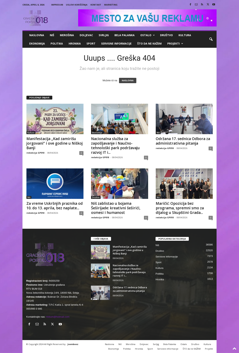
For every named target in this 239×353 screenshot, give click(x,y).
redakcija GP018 (35, 152)
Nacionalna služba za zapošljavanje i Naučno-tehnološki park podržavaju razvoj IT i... (115, 145)
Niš (52, 35)
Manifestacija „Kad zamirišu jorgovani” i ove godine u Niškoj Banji (54, 143)
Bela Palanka (124, 35)
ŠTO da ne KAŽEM (149, 43)
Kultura (185, 35)
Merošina (67, 35)
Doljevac (86, 35)
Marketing (111, 4)
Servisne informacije (116, 43)
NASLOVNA (128, 80)
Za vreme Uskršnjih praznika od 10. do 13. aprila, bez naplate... (54, 205)
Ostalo (147, 35)
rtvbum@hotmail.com (57, 316)
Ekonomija (37, 43)
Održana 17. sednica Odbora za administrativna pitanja (183, 141)
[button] (211, 39)
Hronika (75, 43)
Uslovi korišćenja (76, 4)
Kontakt (96, 4)
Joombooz (72, 344)
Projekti (175, 43)
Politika (57, 43)
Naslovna (36, 35)
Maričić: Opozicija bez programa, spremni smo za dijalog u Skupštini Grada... (180, 208)
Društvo (166, 35)
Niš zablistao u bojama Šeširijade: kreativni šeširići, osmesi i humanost (115, 208)
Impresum (57, 4)
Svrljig (104, 35)
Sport (91, 43)
